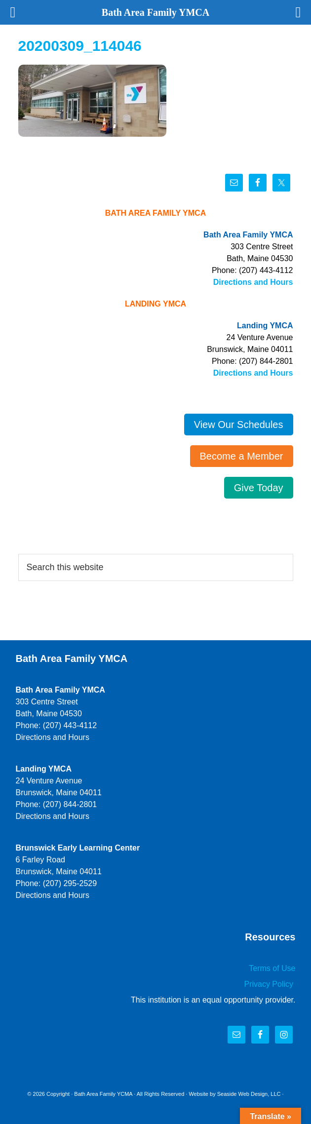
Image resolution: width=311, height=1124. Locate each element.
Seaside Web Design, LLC (249, 1094)
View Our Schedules (238, 424)
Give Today (258, 487)
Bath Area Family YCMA (103, 1094)
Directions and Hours (253, 282)
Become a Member (241, 456)
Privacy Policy (269, 984)
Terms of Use (272, 968)
